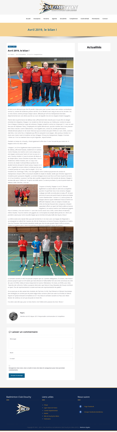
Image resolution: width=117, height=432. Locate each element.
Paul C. (13, 54)
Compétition (74, 18)
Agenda (54, 18)
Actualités (63, 18)
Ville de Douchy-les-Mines (52, 417)
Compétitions (38, 54)
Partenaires (95, 18)
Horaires (46, 18)
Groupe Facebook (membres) (93, 412)
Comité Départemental (51, 411)
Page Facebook (89, 406)
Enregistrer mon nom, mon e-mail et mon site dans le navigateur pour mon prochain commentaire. (38, 369)
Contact (105, 18)
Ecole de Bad (85, 18)
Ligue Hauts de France (51, 408)
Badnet (46, 414)
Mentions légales (86, 428)
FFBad (46, 405)
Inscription (37, 18)
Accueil (28, 18)
